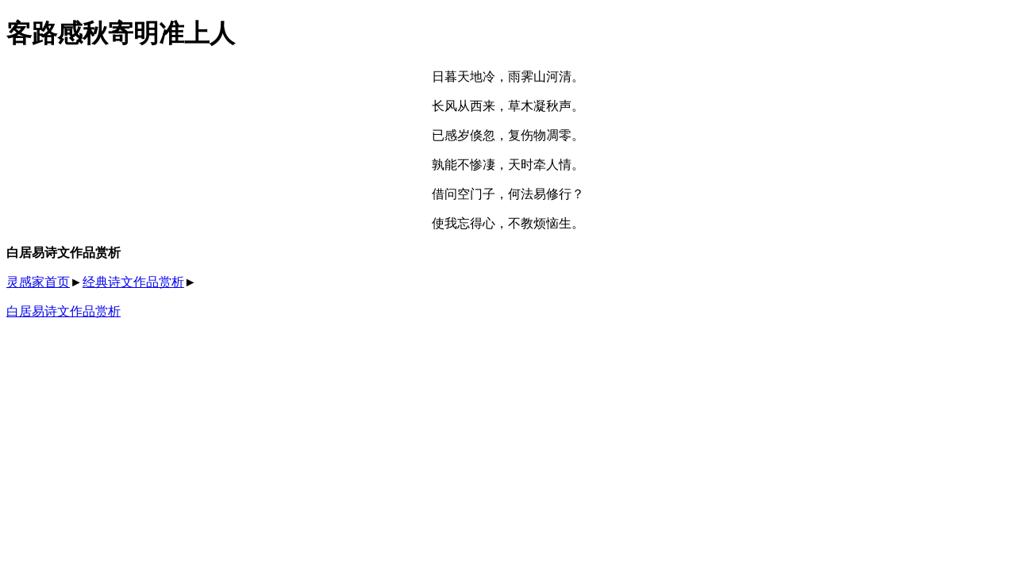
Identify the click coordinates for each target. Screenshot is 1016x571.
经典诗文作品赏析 (133, 282)
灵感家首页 (38, 282)
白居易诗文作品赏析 (63, 311)
